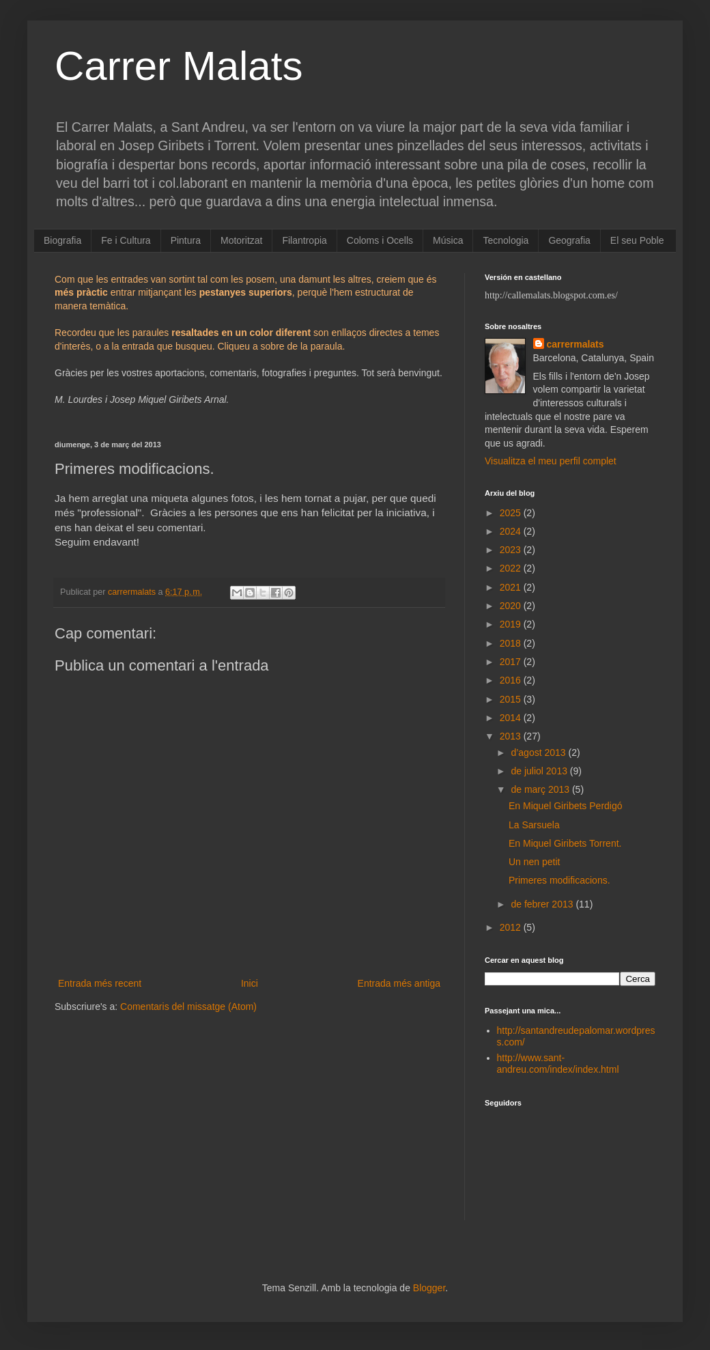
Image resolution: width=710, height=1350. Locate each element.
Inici (249, 983)
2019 (512, 624)
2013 (512, 736)
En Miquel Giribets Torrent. (565, 843)
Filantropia (304, 240)
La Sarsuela (534, 824)
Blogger (429, 1287)
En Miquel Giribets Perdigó (566, 805)
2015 (512, 699)
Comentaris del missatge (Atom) (188, 1006)
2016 (512, 680)
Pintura (186, 240)
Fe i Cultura (125, 240)
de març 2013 (541, 789)
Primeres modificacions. (559, 880)
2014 (512, 717)
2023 (512, 549)
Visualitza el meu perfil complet (550, 460)
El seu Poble (637, 240)
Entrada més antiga (399, 983)
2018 (512, 643)
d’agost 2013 (539, 752)
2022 (512, 568)
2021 (512, 587)
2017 (512, 661)
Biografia (62, 240)
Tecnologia (505, 240)
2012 (512, 927)
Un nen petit (534, 861)
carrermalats (575, 344)
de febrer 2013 (543, 904)
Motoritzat (241, 240)
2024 (512, 531)
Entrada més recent (99, 983)
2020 (512, 605)
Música (448, 240)
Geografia (569, 240)
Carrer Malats (178, 66)
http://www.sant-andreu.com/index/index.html (558, 1063)
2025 (512, 512)
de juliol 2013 (540, 770)
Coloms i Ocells (380, 240)
